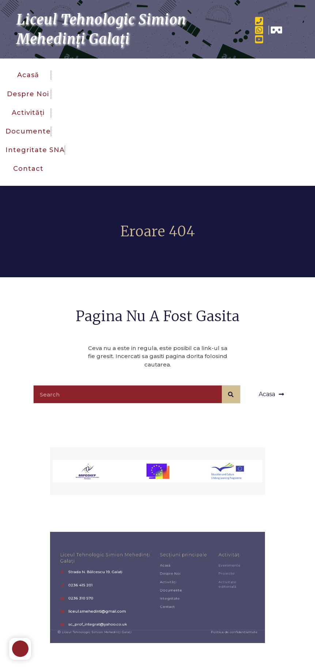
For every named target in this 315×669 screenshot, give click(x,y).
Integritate (165, 594)
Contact (28, 169)
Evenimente (203, 573)
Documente (28, 131)
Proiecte (201, 579)
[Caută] (231, 394)
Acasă (28, 75)
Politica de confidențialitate (205, 615)
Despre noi (28, 94)
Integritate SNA (35, 150)
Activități (28, 113)
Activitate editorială (201, 585)
